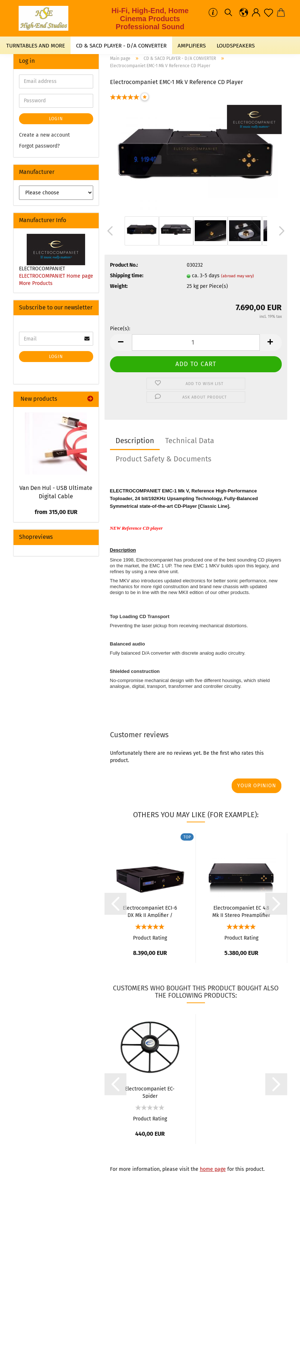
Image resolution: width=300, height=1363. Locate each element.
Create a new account (44, 135)
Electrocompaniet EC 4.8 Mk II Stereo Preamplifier (241, 911)
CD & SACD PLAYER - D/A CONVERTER (121, 45)
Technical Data (189, 440)
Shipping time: (126, 276)
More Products (36, 283)
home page (213, 1169)
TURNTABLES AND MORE (35, 45)
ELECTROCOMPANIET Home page (56, 276)
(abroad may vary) (237, 276)
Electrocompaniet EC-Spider (150, 1092)
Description (134, 440)
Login (56, 118)
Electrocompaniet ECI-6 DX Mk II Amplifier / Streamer (150, 911)
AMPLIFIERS (192, 45)
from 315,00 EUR (56, 512)
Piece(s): (120, 328)
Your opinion (256, 786)
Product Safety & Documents (163, 458)
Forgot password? (39, 146)
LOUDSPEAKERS (236, 45)
